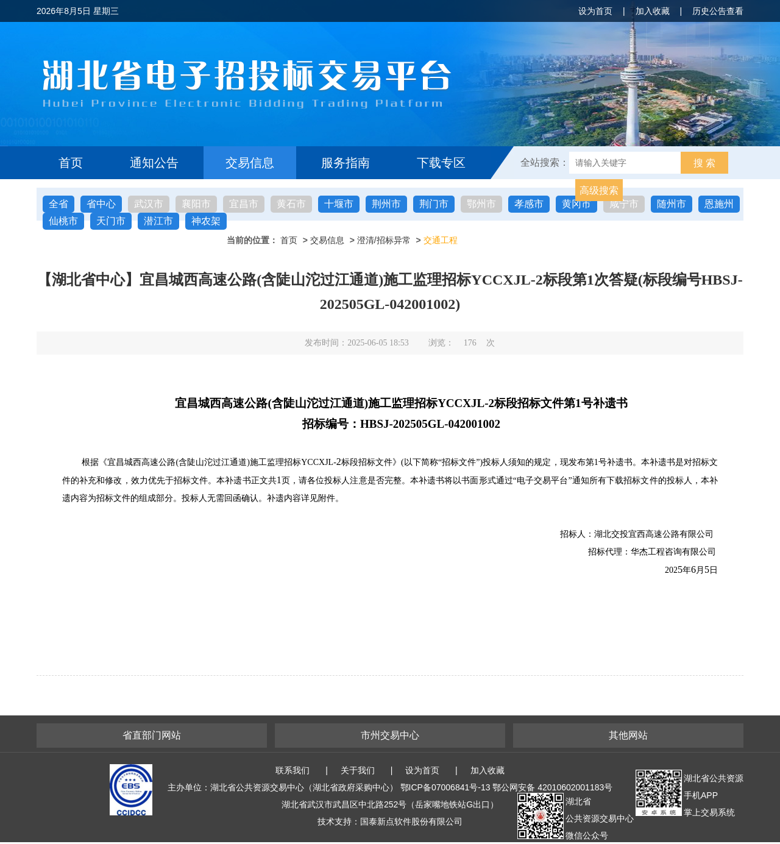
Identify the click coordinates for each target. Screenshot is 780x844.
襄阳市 (196, 204)
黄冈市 (576, 204)
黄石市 (291, 204)
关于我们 (358, 770)
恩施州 (719, 204)
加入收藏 (653, 11)
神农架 (206, 221)
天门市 (111, 221)
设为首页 (595, 11)
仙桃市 (63, 221)
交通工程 (441, 240)
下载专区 (441, 162)
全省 (58, 204)
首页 (70, 162)
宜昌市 (243, 204)
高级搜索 (599, 190)
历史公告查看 (717, 11)
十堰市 (338, 204)
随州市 (671, 204)
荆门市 (433, 204)
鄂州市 (481, 204)
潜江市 (158, 221)
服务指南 (345, 162)
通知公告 (154, 162)
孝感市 (529, 204)
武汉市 (148, 204)
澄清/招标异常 (384, 240)
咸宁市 (624, 204)
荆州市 (386, 204)
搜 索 (704, 163)
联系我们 (292, 770)
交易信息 (249, 162)
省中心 (101, 204)
